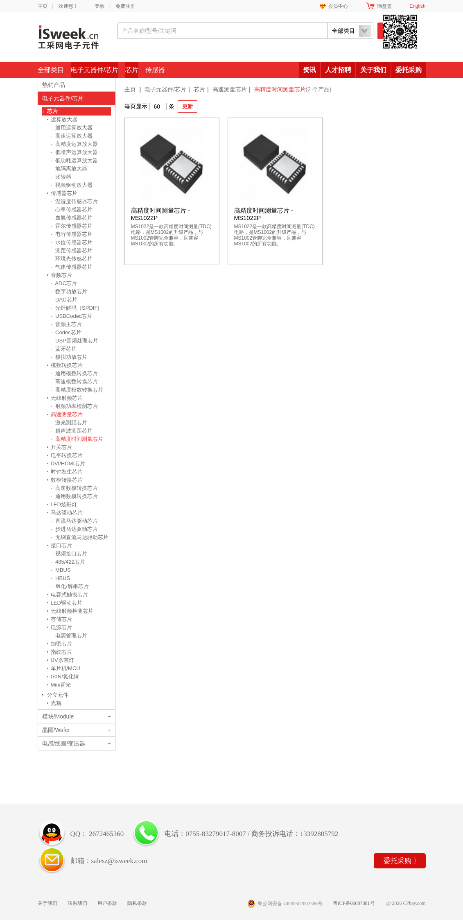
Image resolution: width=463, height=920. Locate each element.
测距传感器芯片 (72, 250)
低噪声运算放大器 (74, 152)
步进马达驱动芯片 (74, 529)
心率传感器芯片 (72, 209)
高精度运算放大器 (74, 144)
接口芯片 (61, 545)
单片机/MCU (65, 668)
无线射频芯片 (67, 398)
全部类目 (51, 69)
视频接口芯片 (69, 554)
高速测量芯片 (229, 89)
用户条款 (107, 903)
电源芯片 (61, 627)
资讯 (309, 69)
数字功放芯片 (69, 291)
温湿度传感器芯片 (74, 201)
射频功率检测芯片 (74, 406)
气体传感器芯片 (72, 267)
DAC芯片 (64, 300)
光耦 (56, 703)
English (417, 6)
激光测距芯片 (69, 422)
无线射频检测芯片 (72, 611)
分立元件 (57, 695)
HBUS (60, 578)
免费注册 (125, 6)
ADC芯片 (64, 283)
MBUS (61, 570)
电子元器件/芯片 (94, 69)
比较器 (61, 177)
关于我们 (373, 69)
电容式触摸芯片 (69, 594)
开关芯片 (61, 447)
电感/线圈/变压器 (64, 743)
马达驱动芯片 (67, 513)
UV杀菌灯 (62, 660)
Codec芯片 (66, 332)
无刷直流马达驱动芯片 (80, 537)
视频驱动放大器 (72, 185)
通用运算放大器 (72, 128)
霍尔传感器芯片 (72, 226)
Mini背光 (61, 685)
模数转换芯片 (67, 365)
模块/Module (58, 716)
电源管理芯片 (69, 635)
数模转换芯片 (67, 480)
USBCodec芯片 (72, 316)
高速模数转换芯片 (74, 381)
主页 (42, 6)
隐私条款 (137, 903)
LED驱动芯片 (66, 603)
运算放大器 (64, 119)
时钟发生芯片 (67, 472)
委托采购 (408, 69)
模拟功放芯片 (69, 357)
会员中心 (338, 6)
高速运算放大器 (72, 136)
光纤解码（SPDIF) (75, 308)
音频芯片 (61, 275)
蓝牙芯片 (64, 349)
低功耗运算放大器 (74, 160)
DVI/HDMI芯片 (68, 463)
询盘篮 (384, 6)
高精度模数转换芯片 (77, 390)
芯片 (131, 69)
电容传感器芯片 (72, 234)
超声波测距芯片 (72, 431)
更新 (187, 106)
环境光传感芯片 (72, 259)
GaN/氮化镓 (65, 676)
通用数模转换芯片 (74, 496)
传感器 (155, 69)
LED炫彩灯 (64, 504)
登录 (99, 6)
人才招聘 (338, 69)
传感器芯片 (64, 193)
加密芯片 (61, 644)
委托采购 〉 (402, 861)
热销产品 (53, 85)
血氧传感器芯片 (72, 218)
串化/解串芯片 (70, 586)
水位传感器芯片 (72, 242)
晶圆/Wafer (56, 730)
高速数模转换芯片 (74, 488)
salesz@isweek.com (119, 861)
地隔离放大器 (69, 168)
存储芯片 (61, 619)
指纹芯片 (61, 652)
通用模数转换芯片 (74, 373)
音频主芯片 (66, 324)
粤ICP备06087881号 (354, 903)
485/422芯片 (68, 562)
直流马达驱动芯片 (74, 521)
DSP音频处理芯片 (74, 341)
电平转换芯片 (67, 455)
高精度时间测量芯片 (77, 439)
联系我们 (77, 903)
